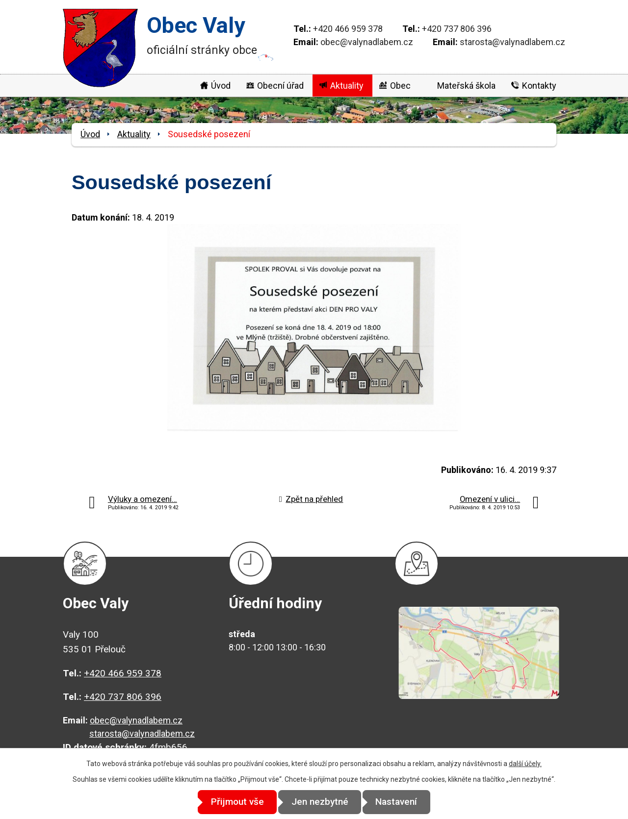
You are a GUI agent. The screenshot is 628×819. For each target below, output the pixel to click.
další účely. (525, 764)
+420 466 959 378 (348, 29)
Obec (400, 85)
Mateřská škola (466, 85)
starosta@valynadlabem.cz (512, 42)
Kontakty (539, 85)
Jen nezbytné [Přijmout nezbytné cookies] (319, 802)
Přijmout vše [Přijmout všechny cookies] (231, 802)
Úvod (221, 85)
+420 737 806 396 (457, 29)
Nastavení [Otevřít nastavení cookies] (402, 802)
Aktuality (347, 85)
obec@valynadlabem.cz (366, 42)
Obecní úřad (280, 85)
